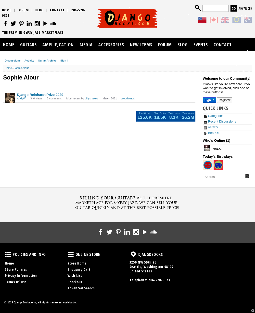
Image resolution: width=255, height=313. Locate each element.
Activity (29, 60)
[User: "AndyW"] (10, 98)
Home (6, 10)
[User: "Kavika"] (218, 165)
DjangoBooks (133, 254)
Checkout (74, 282)
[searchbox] (225, 176)
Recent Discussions (220, 121)
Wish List (74, 275)
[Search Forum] (247, 176)
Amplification (58, 44)
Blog (39, 10)
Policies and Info (8, 254)
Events (200, 44)
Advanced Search (81, 288)
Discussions (13, 60)
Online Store (71, 254)
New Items (141, 44)
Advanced (245, 8)
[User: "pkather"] (208, 165)
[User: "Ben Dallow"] (207, 148)
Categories (213, 116)
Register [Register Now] (224, 100)
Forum (23, 10)
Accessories (111, 44)
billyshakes (91, 98)
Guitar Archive (47, 60)
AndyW (21, 98)
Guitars (28, 44)
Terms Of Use (15, 282)
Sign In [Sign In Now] (209, 100)
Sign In (64, 60)
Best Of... (212, 133)
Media (86, 44)
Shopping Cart (78, 269)
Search (198, 8)
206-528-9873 (159, 280)
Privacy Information (21, 275)
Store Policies (16, 269)
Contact (57, 10)
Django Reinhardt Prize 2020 (40, 95)
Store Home (76, 263)
